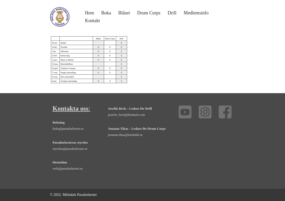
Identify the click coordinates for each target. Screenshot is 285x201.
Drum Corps (148, 12)
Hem (89, 12)
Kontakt (92, 20)
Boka (106, 12)
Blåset (124, 12)
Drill (172, 12)
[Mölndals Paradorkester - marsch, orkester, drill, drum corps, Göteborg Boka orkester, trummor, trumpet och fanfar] (59, 17)
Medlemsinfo (196, 12)
